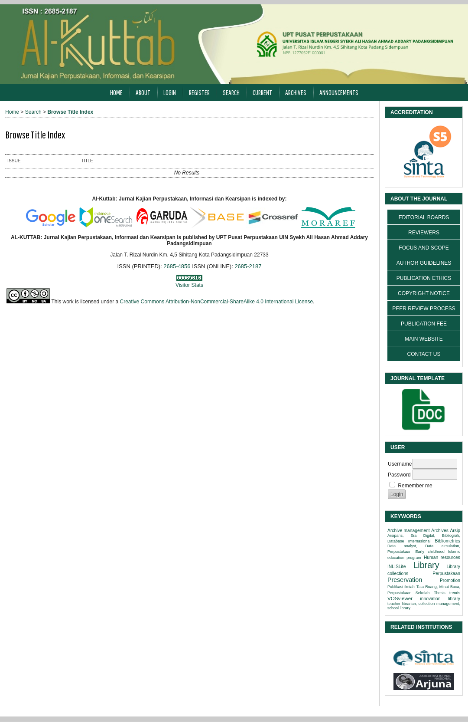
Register (199, 92)
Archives (295, 92)
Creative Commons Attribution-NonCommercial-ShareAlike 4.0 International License (216, 302)
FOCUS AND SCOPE (423, 248)
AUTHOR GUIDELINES (424, 263)
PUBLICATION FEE (424, 324)
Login (169, 92)
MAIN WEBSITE (423, 339)
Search (231, 92)
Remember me (415, 486)
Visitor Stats (189, 285)
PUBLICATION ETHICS (423, 278)
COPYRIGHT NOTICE (424, 293)
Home (116, 92)
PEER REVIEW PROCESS (423, 309)
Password (399, 475)
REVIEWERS (423, 233)
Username (400, 464)
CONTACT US (424, 354)
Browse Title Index (70, 112)
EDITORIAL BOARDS (424, 217)
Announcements (338, 92)
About (143, 92)
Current (262, 92)
